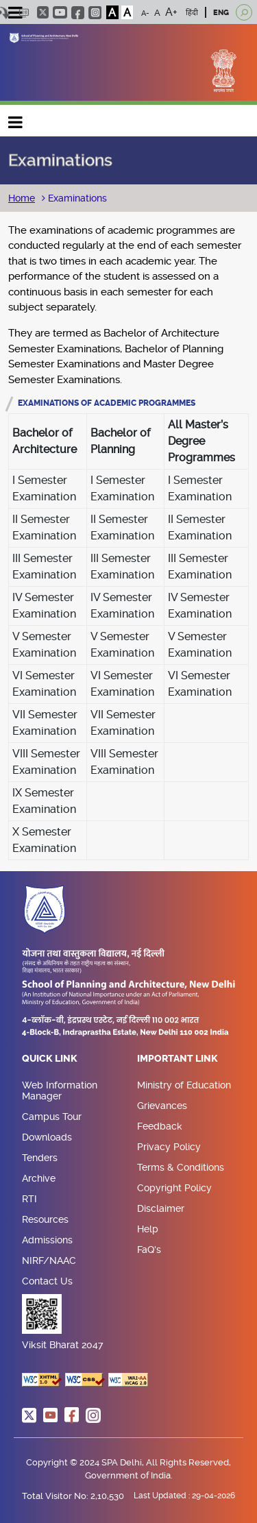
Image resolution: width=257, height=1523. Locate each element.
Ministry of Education (184, 1085)
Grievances (162, 1105)
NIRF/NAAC (49, 1260)
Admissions (47, 1239)
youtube (60, 12)
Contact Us (47, 1281)
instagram (94, 12)
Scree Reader (23, 12)
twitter (43, 12)
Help (147, 1228)
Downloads (47, 1137)
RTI (29, 1198)
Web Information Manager (59, 1090)
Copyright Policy (174, 1187)
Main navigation (15, 119)
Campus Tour (52, 1116)
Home (21, 198)
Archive (39, 1178)
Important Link (177, 1058)
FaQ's (149, 1249)
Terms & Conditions (180, 1167)
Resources (45, 1219)
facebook (77, 12)
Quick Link (49, 1058)
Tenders (40, 1157)
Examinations (76, 198)
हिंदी (192, 12)
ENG (221, 12)
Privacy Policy (169, 1146)
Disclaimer (160, 1208)
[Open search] (244, 12)
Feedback (159, 1126)
